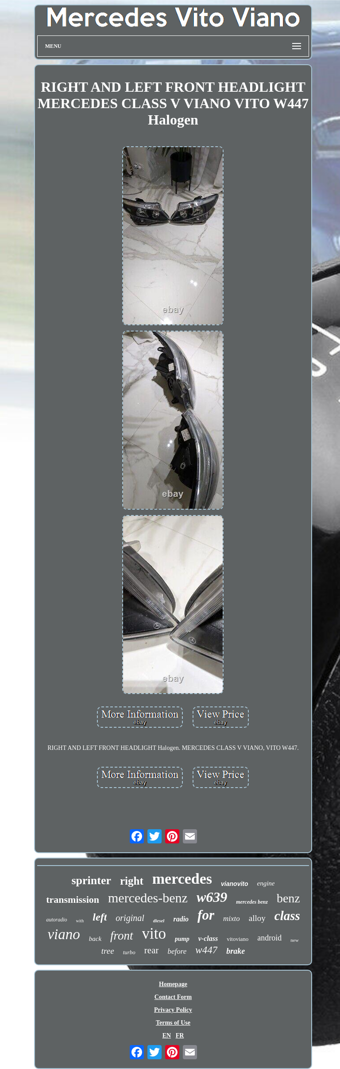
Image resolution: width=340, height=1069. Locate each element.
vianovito (234, 883)
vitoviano (237, 939)
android (269, 937)
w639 (212, 897)
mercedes (182, 878)
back (95, 938)
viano (63, 934)
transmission (72, 899)
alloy (257, 918)
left (100, 917)
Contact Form (173, 997)
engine (266, 883)
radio (181, 919)
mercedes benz (252, 902)
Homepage (173, 984)
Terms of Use (173, 1022)
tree (107, 951)
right (131, 881)
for (205, 915)
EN (166, 1035)
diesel (159, 920)
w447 (206, 950)
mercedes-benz (148, 897)
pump (182, 939)
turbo (129, 952)
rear (151, 950)
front (121, 935)
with (80, 920)
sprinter (91, 880)
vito (154, 933)
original (130, 918)
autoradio (56, 920)
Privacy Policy (173, 1010)
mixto (231, 918)
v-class (208, 938)
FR (180, 1035)
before (176, 951)
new (294, 940)
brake (235, 951)
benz (288, 898)
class (287, 916)
